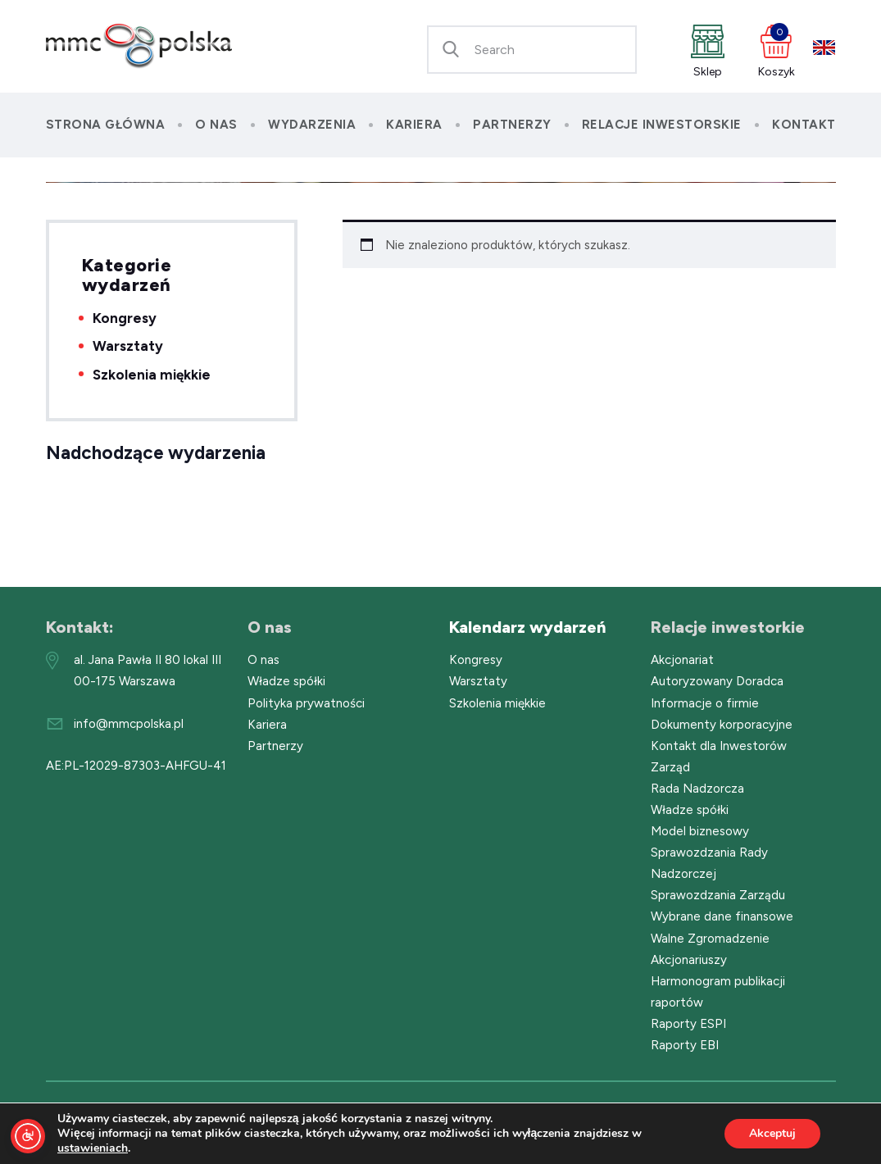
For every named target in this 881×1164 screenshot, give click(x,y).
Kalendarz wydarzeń (527, 627)
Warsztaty (128, 346)
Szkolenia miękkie (152, 374)
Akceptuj (772, 1133)
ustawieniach (92, 1148)
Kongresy (125, 318)
